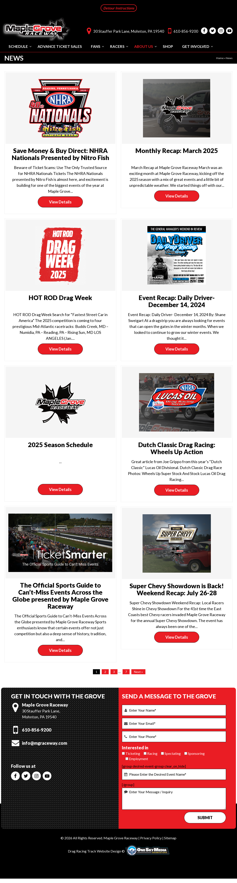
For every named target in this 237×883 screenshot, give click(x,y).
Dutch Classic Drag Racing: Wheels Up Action (176, 447)
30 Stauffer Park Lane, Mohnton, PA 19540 (124, 30)
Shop (168, 46)
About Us (143, 46)
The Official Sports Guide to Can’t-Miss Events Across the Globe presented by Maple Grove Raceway (60, 595)
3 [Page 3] (114, 671)
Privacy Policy (151, 837)
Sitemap (170, 837)
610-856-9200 (182, 30)
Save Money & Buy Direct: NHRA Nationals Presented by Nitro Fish (60, 153)
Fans (95, 46)
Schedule (18, 46)
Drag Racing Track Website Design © (96, 851)
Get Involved (195, 46)
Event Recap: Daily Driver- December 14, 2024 (177, 300)
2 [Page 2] (105, 671)
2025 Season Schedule (60, 444)
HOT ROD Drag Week (60, 297)
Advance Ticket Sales (60, 46)
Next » (138, 671)
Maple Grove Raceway (120, 837)
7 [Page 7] (126, 671)
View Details (60, 201)
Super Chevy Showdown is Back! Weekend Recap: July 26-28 (177, 588)
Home (220, 57)
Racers (117, 46)
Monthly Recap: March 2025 (176, 150)
